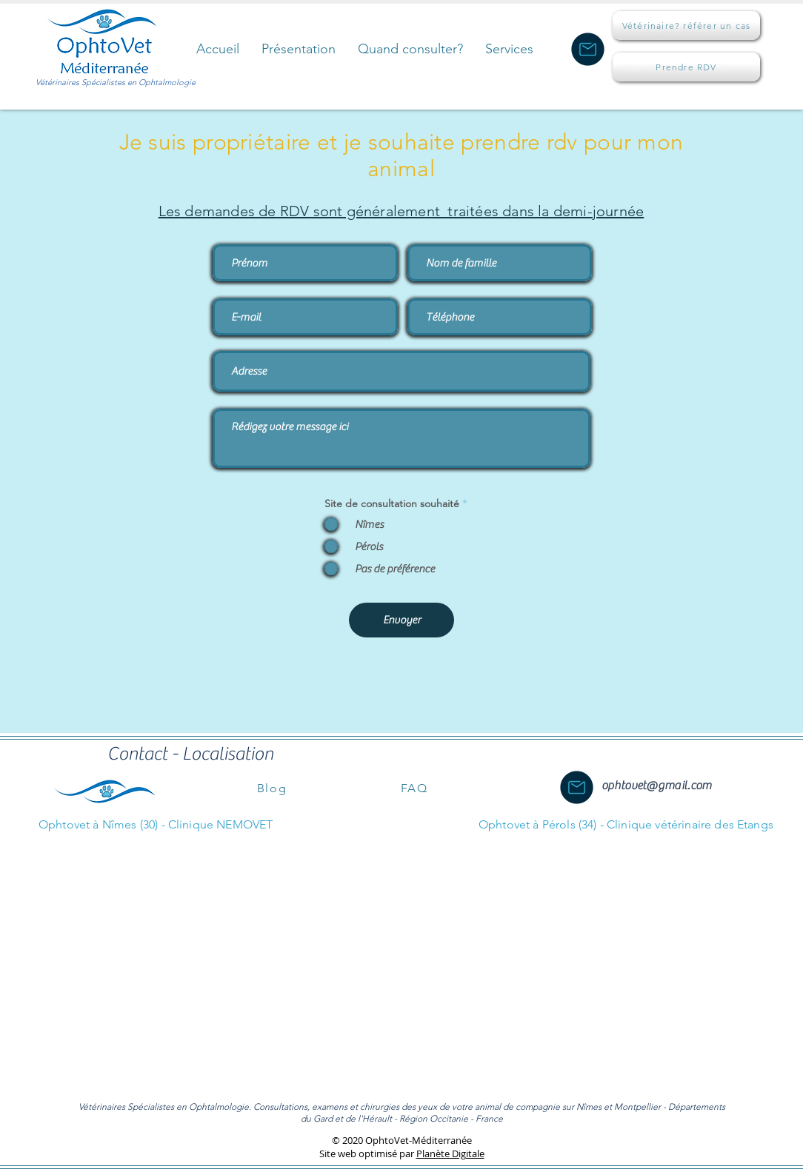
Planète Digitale (450, 1153)
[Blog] (271, 788)
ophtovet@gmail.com (656, 785)
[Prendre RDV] (686, 67)
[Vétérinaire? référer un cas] (686, 25)
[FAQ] (414, 788)
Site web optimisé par (367, 1153)
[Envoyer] (401, 620)
